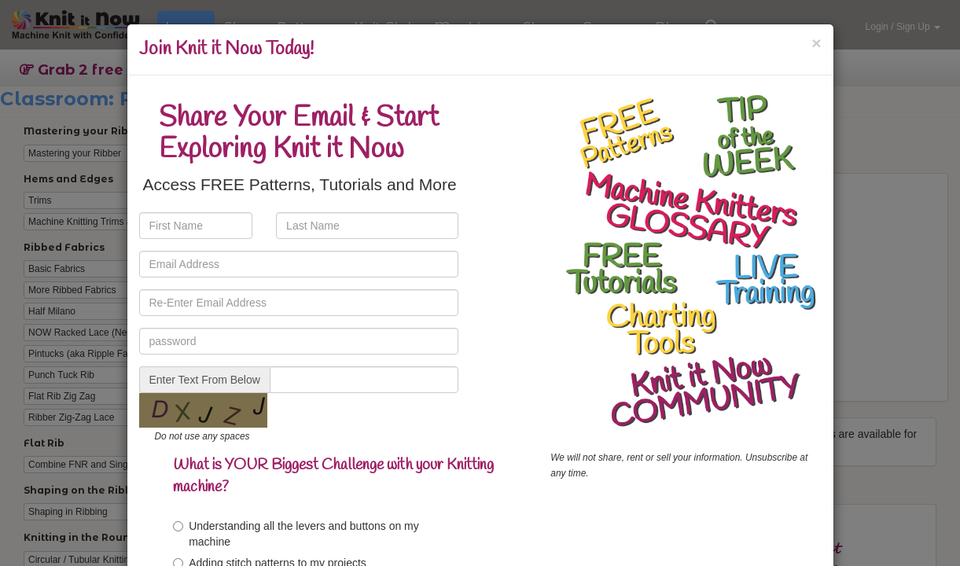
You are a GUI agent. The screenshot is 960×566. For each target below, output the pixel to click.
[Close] (816, 43)
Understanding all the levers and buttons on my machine (296, 534)
